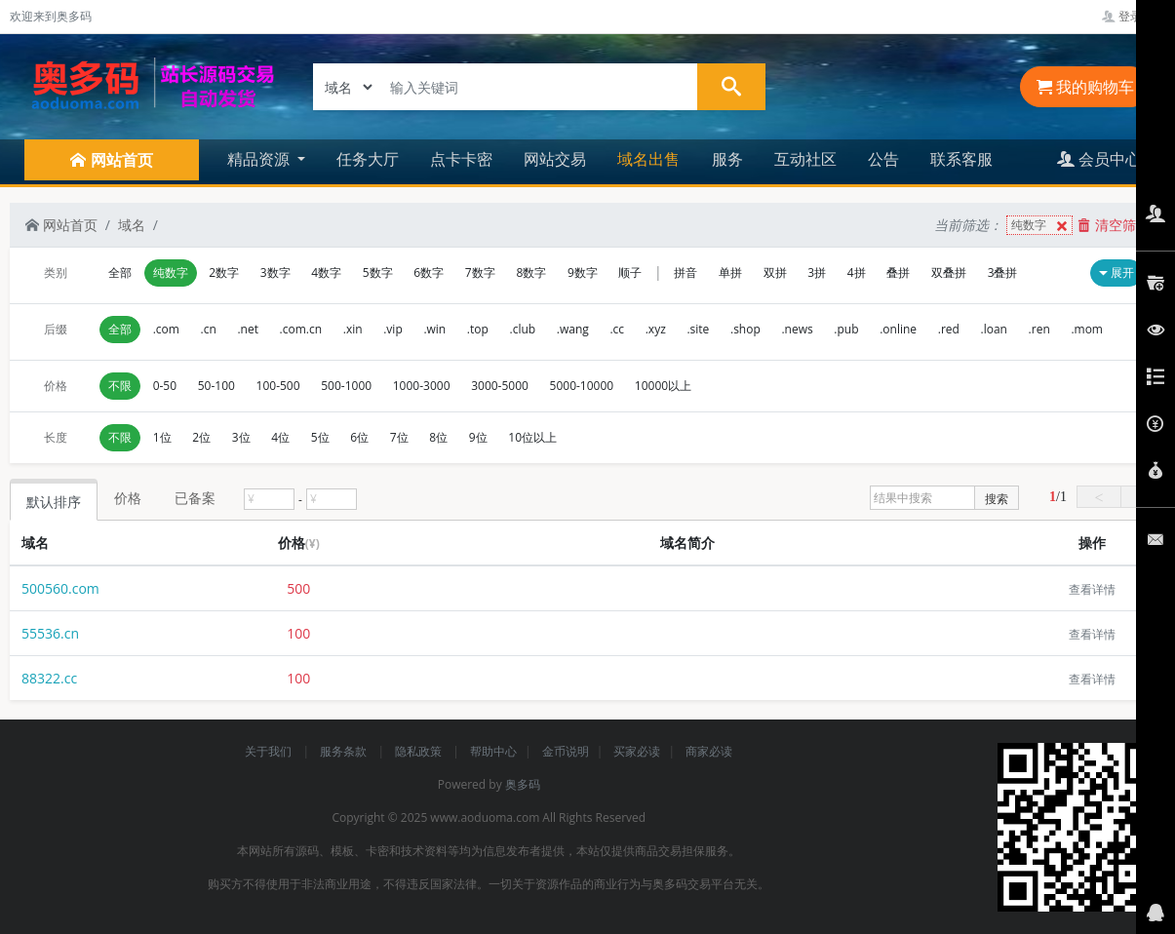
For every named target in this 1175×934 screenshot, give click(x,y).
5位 (320, 437)
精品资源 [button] (260, 159)
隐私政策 (420, 751)
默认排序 (53, 501)
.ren (1039, 329)
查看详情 (1092, 589)
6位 (359, 437)
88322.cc (49, 678)
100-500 (278, 385)
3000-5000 (500, 385)
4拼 (856, 272)
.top (478, 329)
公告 (883, 159)
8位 (438, 437)
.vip (393, 329)
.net (247, 329)
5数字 (378, 272)
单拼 (730, 272)
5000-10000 (582, 385)
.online (898, 329)
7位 (399, 437)
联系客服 (961, 159)
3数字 (275, 272)
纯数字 (1041, 225)
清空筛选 (1113, 224)
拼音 (685, 272)
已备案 (195, 497)
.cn (208, 329)
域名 (131, 224)
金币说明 (565, 751)
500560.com (60, 588)
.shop (745, 329)
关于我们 (269, 751)
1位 (162, 437)
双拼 (775, 272)
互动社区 (805, 159)
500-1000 (346, 385)
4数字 (326, 272)
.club (523, 329)
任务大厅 (367, 159)
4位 (280, 437)
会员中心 (1099, 159)
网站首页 (61, 224)
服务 (727, 159)
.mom (1087, 329)
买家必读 (636, 751)
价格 (127, 497)
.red (949, 329)
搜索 (996, 498)
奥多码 (522, 784)
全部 (120, 272)
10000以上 (663, 385)
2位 (201, 437)
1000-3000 (421, 385)
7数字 (480, 272)
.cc (616, 329)
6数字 (428, 272)
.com (166, 329)
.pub (846, 329)
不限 (120, 385)
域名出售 (648, 159)
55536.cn (50, 633)
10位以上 (532, 437)
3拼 (816, 272)
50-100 (216, 385)
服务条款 (345, 751)
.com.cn (301, 329)
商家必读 (708, 751)
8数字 (531, 272)
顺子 (630, 272)
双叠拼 (948, 272)
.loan (994, 329)
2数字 (224, 272)
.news (796, 329)
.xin (353, 329)
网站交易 (555, 159)
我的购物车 (1085, 86)
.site (697, 329)
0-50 (164, 385)
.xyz (656, 329)
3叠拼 (1003, 272)
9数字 (583, 272)
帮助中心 (493, 751)
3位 (241, 437)
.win (434, 329)
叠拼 (898, 272)
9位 (478, 437)
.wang (573, 329)
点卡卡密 (461, 159)
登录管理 (1133, 16)
